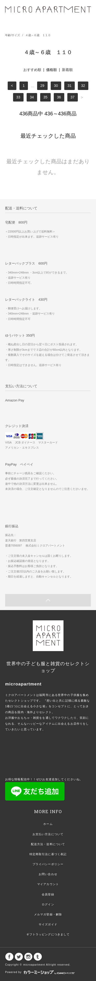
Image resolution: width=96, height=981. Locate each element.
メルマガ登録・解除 (48, 914)
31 (70, 86)
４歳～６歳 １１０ (38, 35)
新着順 (67, 70)
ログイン (48, 904)
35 (45, 97)
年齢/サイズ (12, 35)
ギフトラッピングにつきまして (48, 934)
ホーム (47, 823)
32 (83, 86)
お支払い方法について (48, 834)
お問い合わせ (48, 874)
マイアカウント (48, 884)
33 (18, 97)
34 (32, 97)
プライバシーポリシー (48, 864)
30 (56, 86)
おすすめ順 (32, 70)
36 (59, 97)
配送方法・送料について (48, 844)
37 (73, 97)
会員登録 (48, 894)
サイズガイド (48, 924)
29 (42, 86)
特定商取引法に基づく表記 (48, 854)
